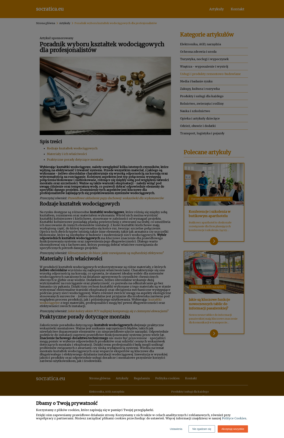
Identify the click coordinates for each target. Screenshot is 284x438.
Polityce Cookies (234, 418)
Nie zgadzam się (201, 428)
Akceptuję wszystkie (233, 428)
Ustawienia (176, 428)
